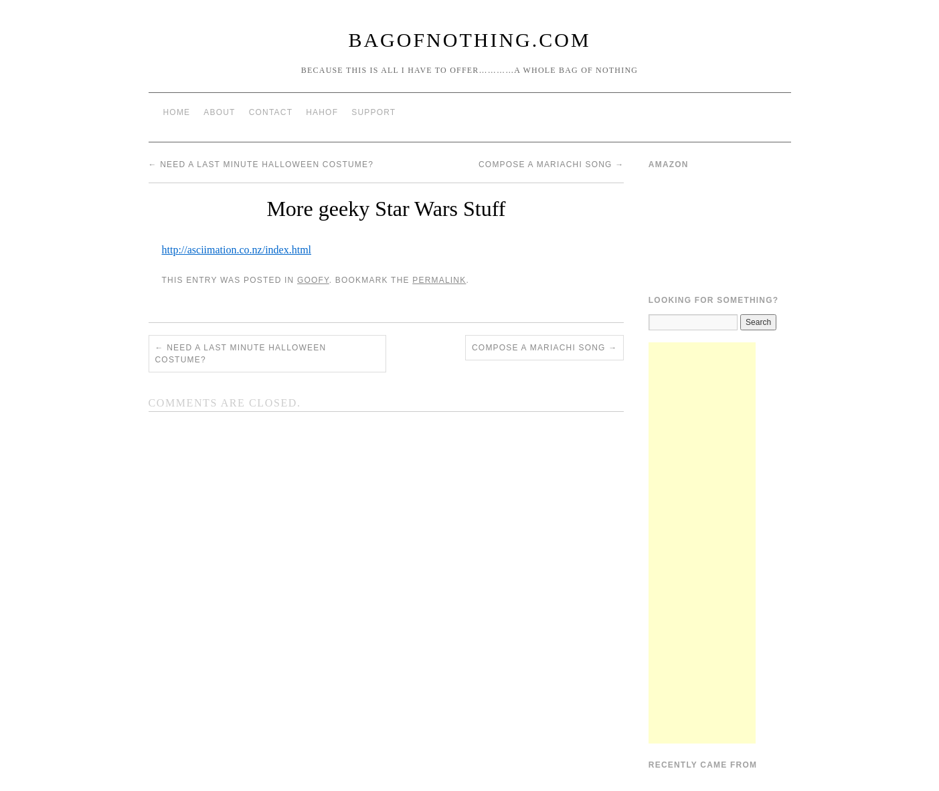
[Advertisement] (702, 543)
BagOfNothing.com (469, 40)
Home (177, 112)
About (219, 112)
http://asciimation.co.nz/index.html (237, 249)
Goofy (313, 280)
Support (373, 112)
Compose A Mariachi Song (551, 164)
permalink (439, 280)
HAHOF (322, 112)
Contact (271, 112)
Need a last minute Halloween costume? (261, 164)
